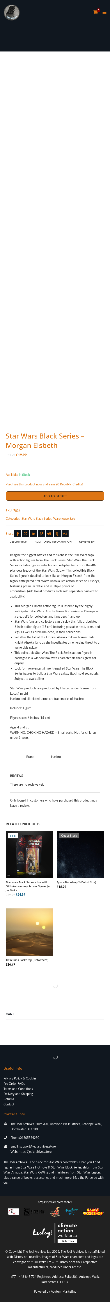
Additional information (53, 541)
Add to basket (55, 496)
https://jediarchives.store (35, 1151)
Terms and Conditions (18, 1089)
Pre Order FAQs (14, 1083)
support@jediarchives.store (38, 1146)
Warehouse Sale (64, 518)
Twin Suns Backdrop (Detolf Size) (27, 960)
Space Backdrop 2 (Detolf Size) (76, 882)
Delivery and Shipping (18, 1094)
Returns (9, 1099)
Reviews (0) (86, 541)
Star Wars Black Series (36, 518)
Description (18, 541)
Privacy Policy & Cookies (20, 1078)
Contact (9, 1104)
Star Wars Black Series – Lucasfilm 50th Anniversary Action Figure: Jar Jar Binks (28, 886)
